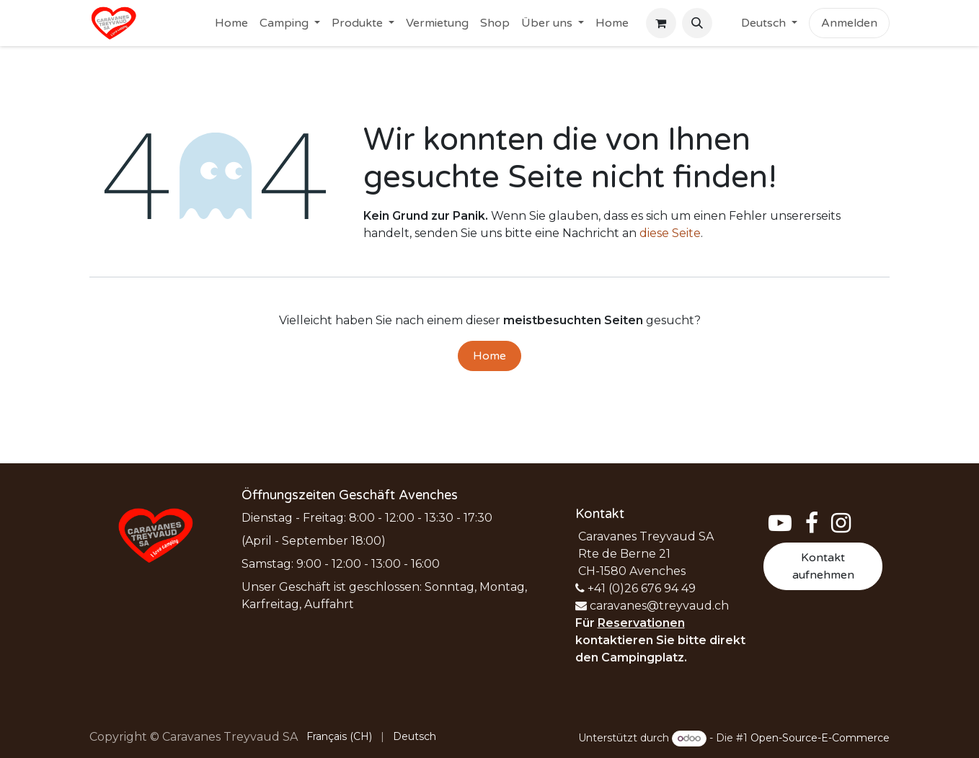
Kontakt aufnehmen (823, 566)
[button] (697, 23)
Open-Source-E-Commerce (820, 737)
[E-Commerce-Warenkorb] (661, 23)
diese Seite (670, 233)
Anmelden (849, 23)
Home (489, 356)
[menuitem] (231, 23)
